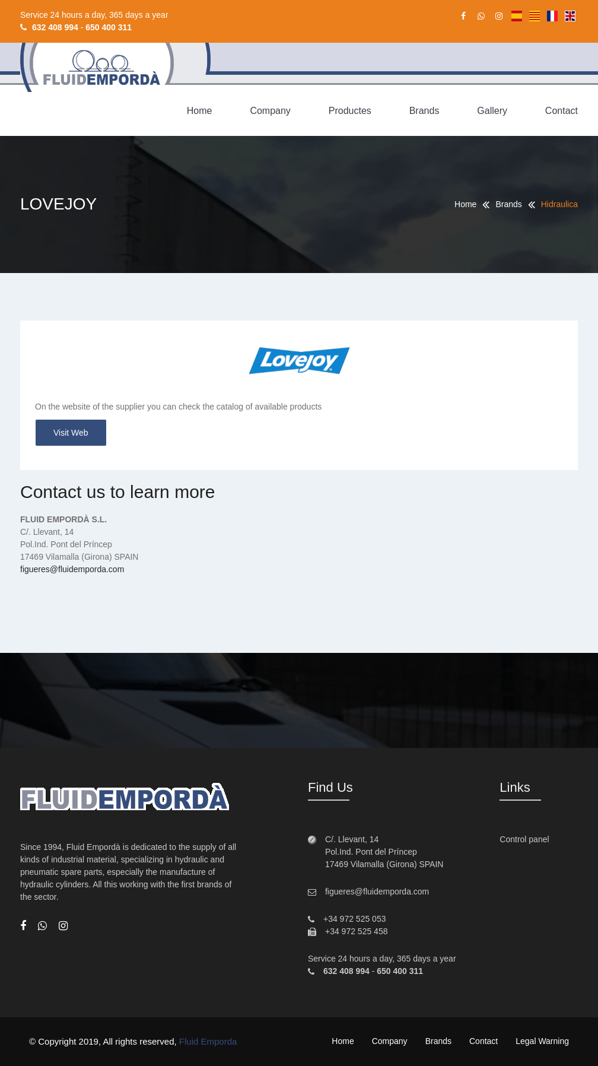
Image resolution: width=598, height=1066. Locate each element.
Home (199, 111)
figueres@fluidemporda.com (72, 569)
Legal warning (542, 1041)
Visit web (70, 432)
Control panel (524, 839)
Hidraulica (559, 204)
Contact (561, 111)
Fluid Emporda (208, 1041)
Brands (424, 111)
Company (270, 111)
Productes (350, 111)
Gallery (492, 111)
